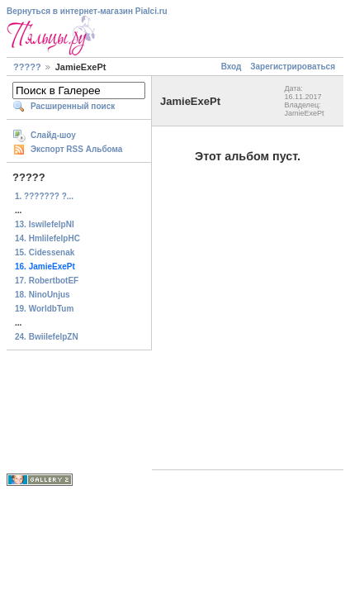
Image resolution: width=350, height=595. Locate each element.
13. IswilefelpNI (44, 224)
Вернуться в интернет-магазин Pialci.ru (87, 11)
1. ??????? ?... (44, 196)
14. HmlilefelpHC (47, 238)
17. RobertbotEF (46, 280)
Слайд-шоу (53, 135)
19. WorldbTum (44, 308)
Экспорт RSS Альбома (76, 149)
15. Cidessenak (44, 252)
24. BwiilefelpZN (46, 336)
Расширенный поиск (73, 106)
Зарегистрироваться (292, 66)
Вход (231, 66)
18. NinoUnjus (42, 294)
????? (27, 67)
